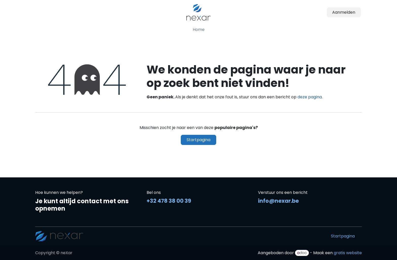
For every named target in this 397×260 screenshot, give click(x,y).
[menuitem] (199, 30)
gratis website (348, 253)
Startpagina (198, 140)
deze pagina (309, 97)
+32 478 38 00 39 (169, 201)
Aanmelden (343, 12)
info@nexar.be (278, 201)
